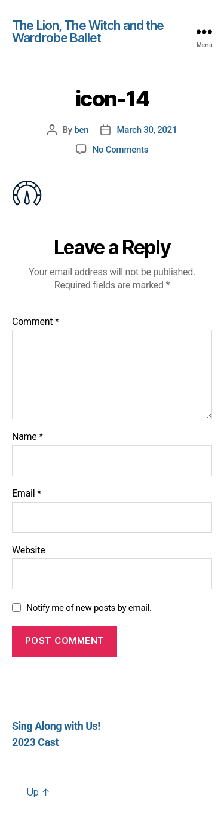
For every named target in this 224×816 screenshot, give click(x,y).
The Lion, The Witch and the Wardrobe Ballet (88, 31)
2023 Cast (35, 742)
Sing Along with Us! (56, 726)
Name (27, 436)
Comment (35, 321)
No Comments (121, 149)
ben (81, 129)
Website (28, 550)
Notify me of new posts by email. (89, 607)
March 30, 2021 (146, 129)
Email (26, 493)
